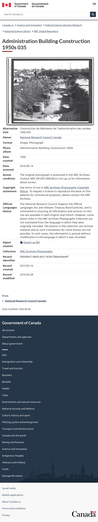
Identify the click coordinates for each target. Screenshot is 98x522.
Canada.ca (8, 25)
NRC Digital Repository (46, 31)
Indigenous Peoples (13, 455)
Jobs (4, 355)
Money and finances (13, 442)
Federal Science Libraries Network (63, 25)
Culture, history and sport (16, 415)
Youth (5, 469)
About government (12, 343)
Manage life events (12, 475)
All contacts (8, 330)
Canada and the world (14, 435)
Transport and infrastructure (18, 428)
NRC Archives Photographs (36, 251)
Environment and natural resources (21, 402)
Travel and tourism (12, 368)
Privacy (6, 515)
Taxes (5, 395)
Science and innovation (29, 25)
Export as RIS (30, 242)
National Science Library (18, 31)
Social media (9, 488)
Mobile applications (12, 495)
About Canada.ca (11, 501)
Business (7, 375)
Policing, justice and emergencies (20, 422)
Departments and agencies (16, 337)
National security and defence (18, 408)
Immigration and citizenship (17, 361)
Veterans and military (13, 462)
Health (5, 388)
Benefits (6, 381)
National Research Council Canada (41, 137)
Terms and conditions (14, 508)
